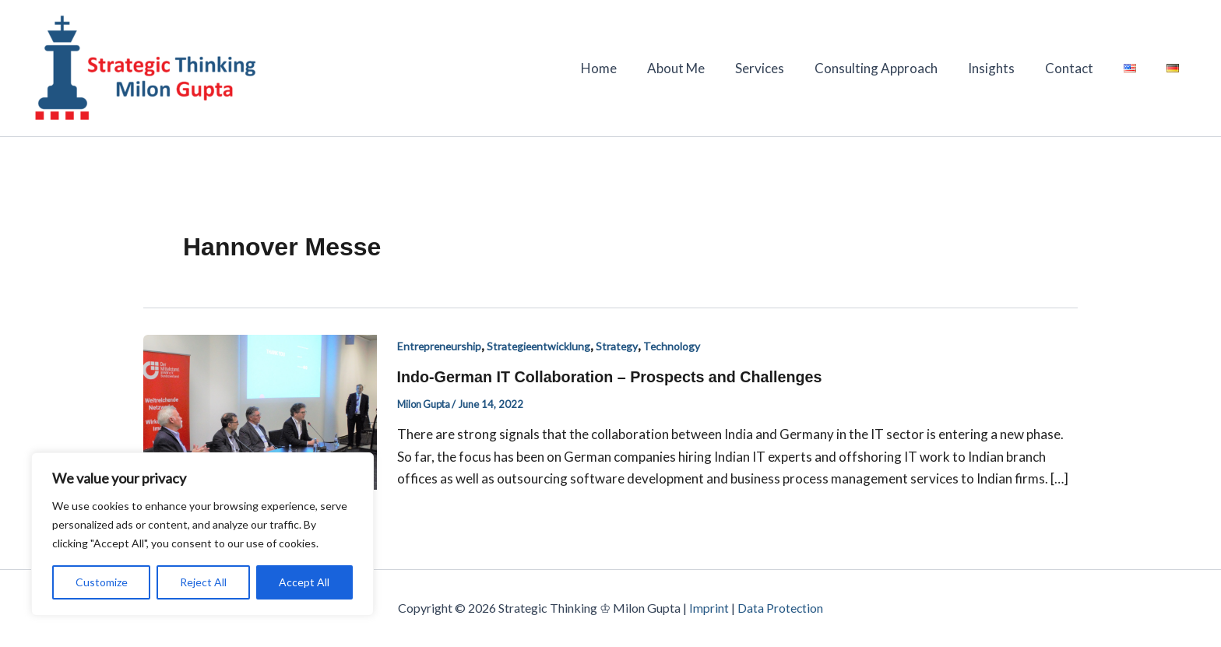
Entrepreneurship (440, 346)
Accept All (304, 582)
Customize (102, 582)
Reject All (203, 582)
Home (628, 68)
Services (780, 68)
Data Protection (780, 607)
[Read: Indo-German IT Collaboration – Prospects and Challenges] (260, 410)
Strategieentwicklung (542, 346)
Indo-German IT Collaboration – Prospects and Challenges (613, 376)
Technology (677, 346)
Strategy (621, 346)
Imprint (709, 607)
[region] (202, 534)
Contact (1078, 68)
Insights (1004, 68)
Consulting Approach (893, 68)
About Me (701, 68)
